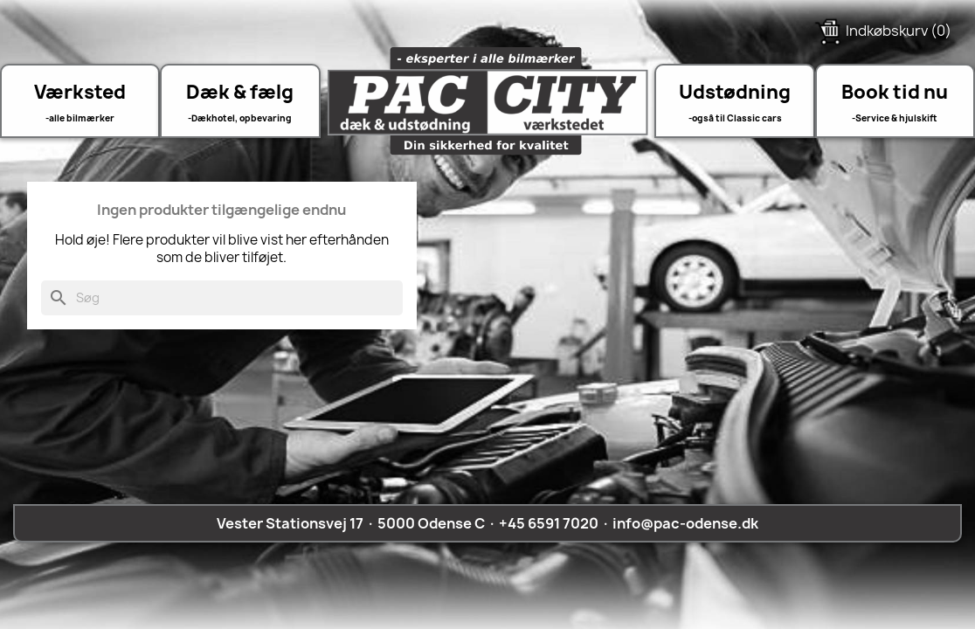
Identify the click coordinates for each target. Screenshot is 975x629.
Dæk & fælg (240, 92)
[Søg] (222, 297)
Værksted (80, 92)
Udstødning (735, 92)
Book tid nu (894, 92)
